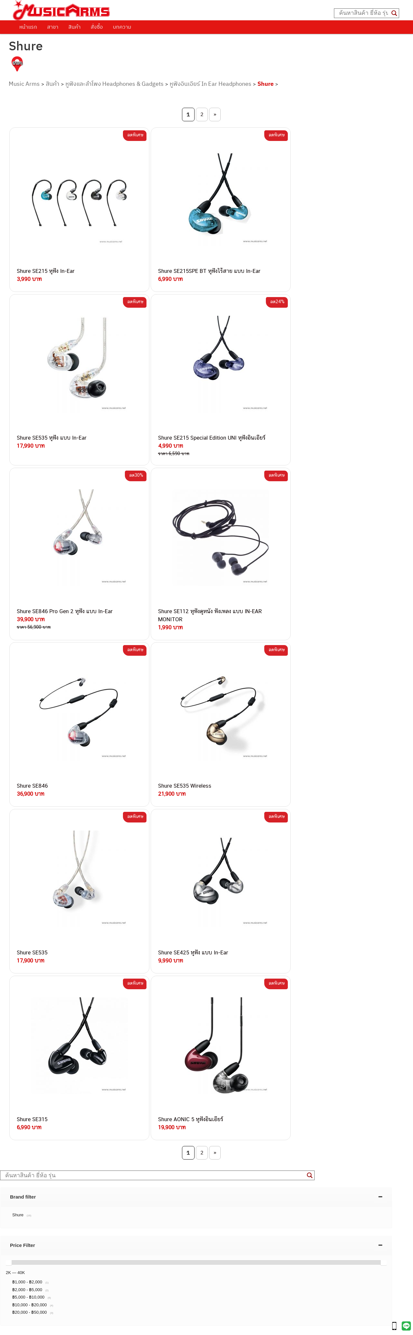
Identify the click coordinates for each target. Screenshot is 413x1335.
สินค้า (74, 27)
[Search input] (363, 13)
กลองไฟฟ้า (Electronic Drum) (48, 1258)
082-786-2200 (106, 1108)
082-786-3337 (91, 1070)
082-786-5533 (90, 1078)
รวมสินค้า (29, 959)
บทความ (122, 27)
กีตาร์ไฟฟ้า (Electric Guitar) (46, 1222)
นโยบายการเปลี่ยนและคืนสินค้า (54, 950)
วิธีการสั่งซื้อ (32, 934)
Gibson (25, 1287)
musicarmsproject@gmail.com (63, 1211)
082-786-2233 (113, 1137)
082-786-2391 (104, 1152)
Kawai (24, 1302)
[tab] (196, 775)
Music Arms (24, 83)
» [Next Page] (215, 114)
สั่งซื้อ (97, 27)
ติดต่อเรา (29, 942)
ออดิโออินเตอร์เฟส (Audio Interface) (55, 1265)
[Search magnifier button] (394, 13)
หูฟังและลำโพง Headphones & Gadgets (114, 83)
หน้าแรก (28, 27)
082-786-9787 (91, 1130)
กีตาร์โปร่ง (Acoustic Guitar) (47, 1229)
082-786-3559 (92, 1063)
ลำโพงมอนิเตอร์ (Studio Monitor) (51, 1273)
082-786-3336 (87, 1100)
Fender (25, 1280)
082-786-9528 (76, 1122)
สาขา (52, 27)
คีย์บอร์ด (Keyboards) (40, 1236)
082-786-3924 (73, 1115)
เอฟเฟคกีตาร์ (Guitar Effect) (47, 1251)
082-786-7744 (102, 1093)
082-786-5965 (105, 1145)
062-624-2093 (95, 1055)
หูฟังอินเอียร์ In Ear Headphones (210, 83)
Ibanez (25, 1294)
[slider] (8, 841)
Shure (265, 83)
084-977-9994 (91, 1085)
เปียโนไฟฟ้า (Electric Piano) (47, 1244)
